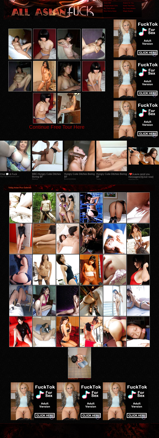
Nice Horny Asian (110, 11)
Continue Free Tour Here (56, 127)
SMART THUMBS (85, 379)
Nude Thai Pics (128, 6)
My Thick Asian (109, 8)
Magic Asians (128, 11)
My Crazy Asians (129, 8)
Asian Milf (107, 3)
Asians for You (128, 3)
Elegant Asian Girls (111, 6)
